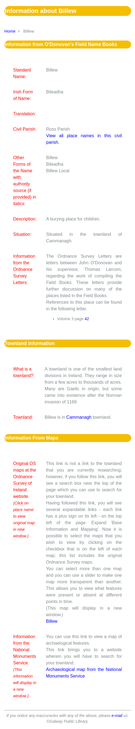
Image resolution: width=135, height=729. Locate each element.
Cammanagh (79, 417)
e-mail (116, 715)
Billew (52, 621)
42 (87, 319)
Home (10, 31)
